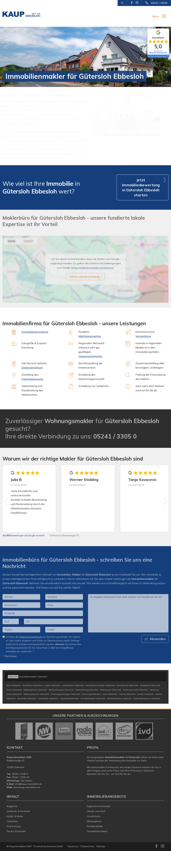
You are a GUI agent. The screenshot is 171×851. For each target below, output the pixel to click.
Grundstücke (93, 816)
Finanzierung (14, 826)
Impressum (73, 846)
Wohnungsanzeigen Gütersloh (65, 694)
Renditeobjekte (95, 826)
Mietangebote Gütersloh (35, 689)
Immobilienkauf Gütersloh (93, 698)
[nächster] (164, 502)
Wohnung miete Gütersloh (135, 689)
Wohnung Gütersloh (91, 694)
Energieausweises (32, 379)
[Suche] (122, 3)
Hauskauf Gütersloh (69, 698)
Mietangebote (94, 821)
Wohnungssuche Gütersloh (36, 694)
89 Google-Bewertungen (158, 52)
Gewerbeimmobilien (97, 831)
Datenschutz (87, 846)
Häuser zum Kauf (96, 811)
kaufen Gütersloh (145, 694)
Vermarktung (143, 336)
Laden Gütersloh (52, 685)
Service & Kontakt (16, 831)
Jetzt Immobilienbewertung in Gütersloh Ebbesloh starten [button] (141, 187)
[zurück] (6, 502)
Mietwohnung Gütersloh (86, 689)
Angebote (12, 806)
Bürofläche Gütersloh (33, 685)
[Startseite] (21, 14)
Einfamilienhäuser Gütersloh (146, 698)
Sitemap (100, 846)
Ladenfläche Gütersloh (73, 685)
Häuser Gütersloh (127, 694)
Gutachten (12, 821)
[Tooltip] (78, 535)
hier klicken (26, 780)
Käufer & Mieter (15, 816)
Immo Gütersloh (14, 689)
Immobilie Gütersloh (26, 698)
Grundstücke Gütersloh (127, 685)
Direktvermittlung (32, 367)
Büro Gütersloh (14, 685)
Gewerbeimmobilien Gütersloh (100, 685)
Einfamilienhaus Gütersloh (119, 698)
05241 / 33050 (159, 3)
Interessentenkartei (90, 356)
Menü (155, 16)
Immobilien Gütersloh (48, 698)
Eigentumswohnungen (99, 806)
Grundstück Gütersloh (150, 685)
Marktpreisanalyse (89, 336)
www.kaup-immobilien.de (26, 787)
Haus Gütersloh (109, 694)
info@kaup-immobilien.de (28, 783)
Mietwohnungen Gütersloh (61, 689)
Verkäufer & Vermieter (18, 811)
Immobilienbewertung (35, 331)
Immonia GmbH (55, 846)
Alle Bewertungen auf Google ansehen (24, 535)
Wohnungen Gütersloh (110, 689)
